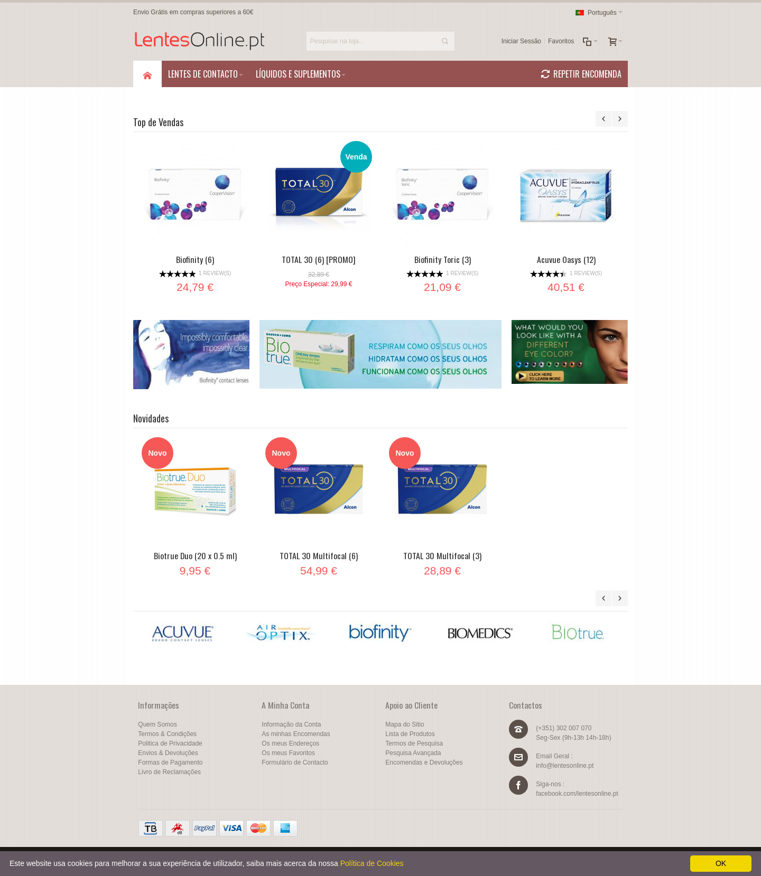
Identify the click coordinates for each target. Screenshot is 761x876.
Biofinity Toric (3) (442, 259)
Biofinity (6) (195, 259)
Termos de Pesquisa (414, 743)
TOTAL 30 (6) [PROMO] (319, 259)
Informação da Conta (291, 724)
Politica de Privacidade (170, 743)
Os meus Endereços (290, 743)
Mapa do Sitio (404, 724)
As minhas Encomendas (296, 734)
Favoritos (561, 41)
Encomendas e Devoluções (423, 762)
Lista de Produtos (409, 734)
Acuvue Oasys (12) (566, 259)
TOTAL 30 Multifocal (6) (319, 555)
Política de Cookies (372, 863)
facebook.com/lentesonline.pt (577, 793)
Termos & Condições (167, 734)
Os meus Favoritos (288, 753)
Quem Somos (157, 724)
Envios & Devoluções (168, 753)
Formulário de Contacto (295, 762)
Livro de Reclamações (169, 772)
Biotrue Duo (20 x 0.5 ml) (195, 555)
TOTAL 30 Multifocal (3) (442, 555)
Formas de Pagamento (170, 762)
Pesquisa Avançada (413, 753)
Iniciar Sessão (521, 41)
